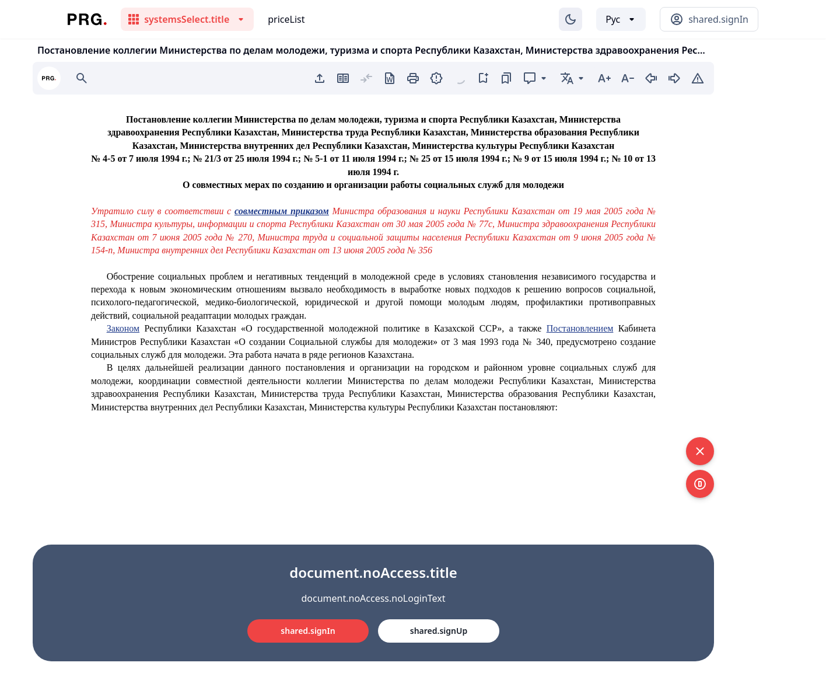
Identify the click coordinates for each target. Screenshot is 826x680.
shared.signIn (308, 630)
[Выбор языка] (621, 19)
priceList (286, 19)
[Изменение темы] (570, 19)
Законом (123, 328)
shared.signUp (438, 630)
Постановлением (580, 328)
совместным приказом (282, 211)
